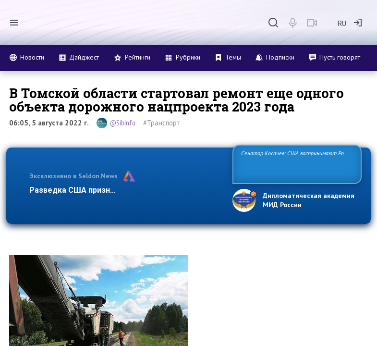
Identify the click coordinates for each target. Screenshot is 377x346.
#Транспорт (162, 122)
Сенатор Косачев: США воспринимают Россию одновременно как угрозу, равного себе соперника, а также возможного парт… (296, 163)
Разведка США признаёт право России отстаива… (124, 190)
